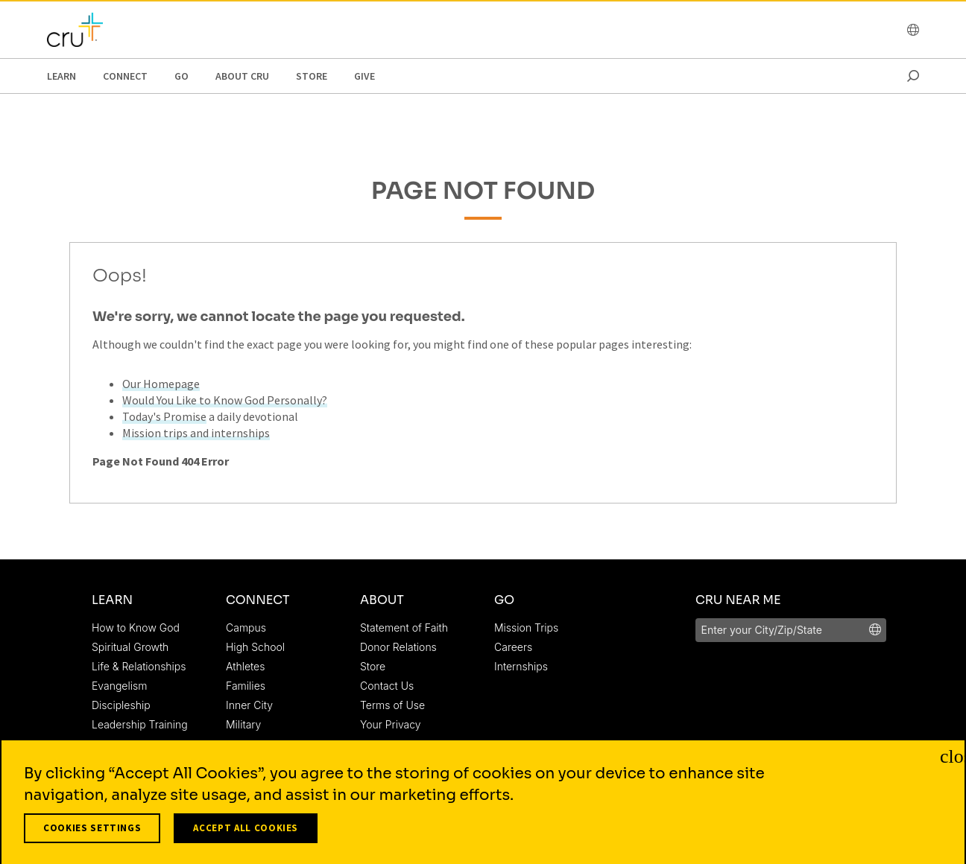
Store (311, 76)
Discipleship (121, 705)
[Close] (949, 761)
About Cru (242, 76)
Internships (521, 666)
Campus (246, 627)
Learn (61, 76)
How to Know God (136, 627)
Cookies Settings (92, 834)
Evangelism (119, 685)
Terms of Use (392, 705)
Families (245, 685)
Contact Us (387, 685)
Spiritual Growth (130, 647)
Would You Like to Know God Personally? (224, 400)
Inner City (249, 705)
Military (243, 724)
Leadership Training (140, 724)
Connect (125, 76)
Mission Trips (526, 627)
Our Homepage (161, 383)
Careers (513, 647)
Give (364, 76)
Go (181, 76)
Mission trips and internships (196, 432)
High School (255, 647)
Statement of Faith (404, 627)
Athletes (245, 666)
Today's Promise (164, 416)
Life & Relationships (139, 666)
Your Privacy (390, 724)
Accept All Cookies (245, 834)
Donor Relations (398, 647)
